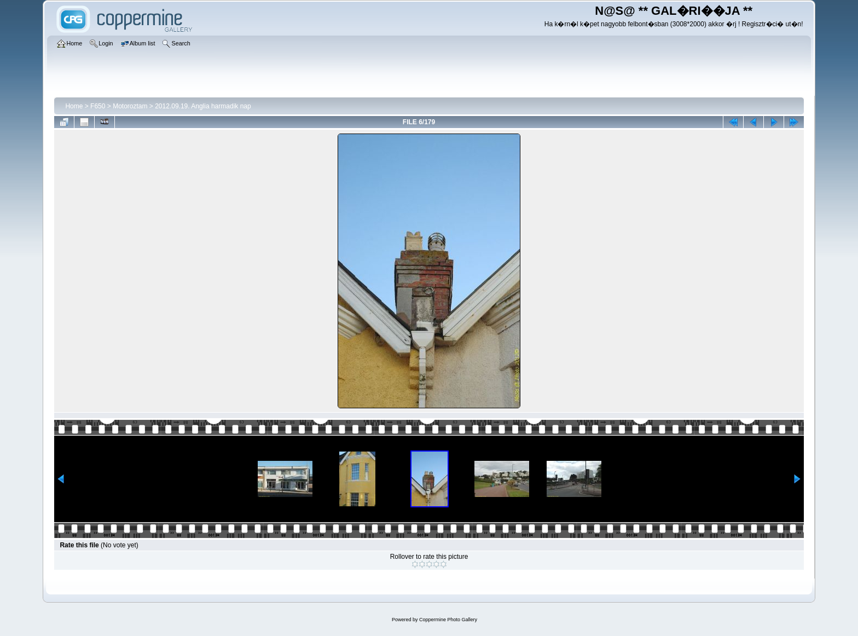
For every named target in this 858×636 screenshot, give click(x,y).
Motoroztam (130, 106)
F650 (97, 106)
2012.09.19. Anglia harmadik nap (203, 106)
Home (74, 106)
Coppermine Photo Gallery (448, 619)
